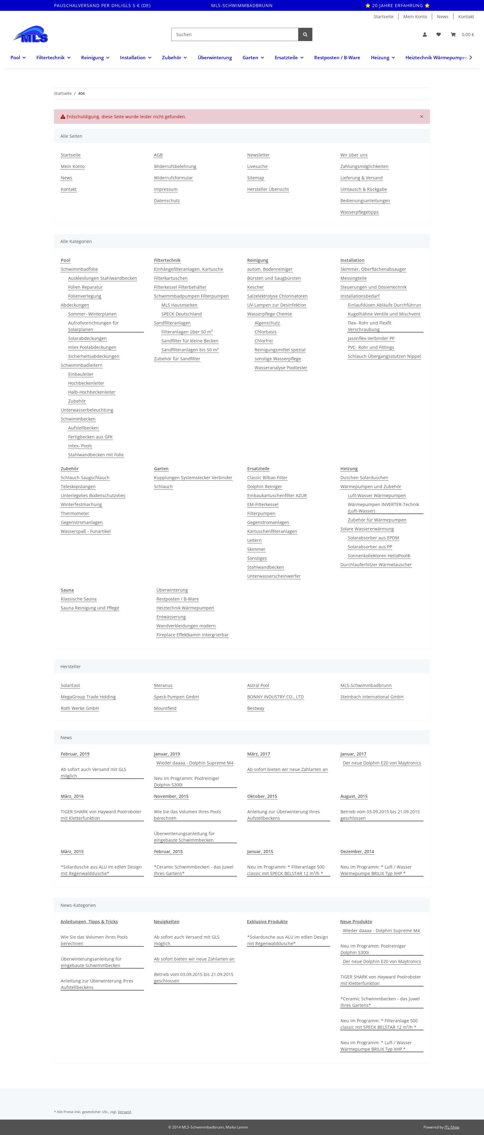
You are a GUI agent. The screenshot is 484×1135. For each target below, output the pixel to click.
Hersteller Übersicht (268, 189)
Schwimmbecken (78, 419)
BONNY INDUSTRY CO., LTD (275, 697)
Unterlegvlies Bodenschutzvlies (93, 495)
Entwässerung (171, 617)
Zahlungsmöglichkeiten (364, 166)
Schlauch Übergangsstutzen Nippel (384, 356)
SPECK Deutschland (181, 314)
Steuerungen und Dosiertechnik (373, 287)
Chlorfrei (264, 341)
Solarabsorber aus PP (370, 547)
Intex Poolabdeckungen (92, 347)
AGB (158, 155)
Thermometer (75, 513)
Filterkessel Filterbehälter (180, 287)
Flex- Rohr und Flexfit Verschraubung (369, 326)
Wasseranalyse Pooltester (281, 368)
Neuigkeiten (166, 921)
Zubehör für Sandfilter (177, 359)
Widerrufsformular (173, 178)
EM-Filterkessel (262, 504)
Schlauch (163, 486)
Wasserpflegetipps (359, 212)
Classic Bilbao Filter (267, 477)
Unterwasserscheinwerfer (274, 576)
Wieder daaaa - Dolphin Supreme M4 (194, 763)
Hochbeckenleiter (86, 383)
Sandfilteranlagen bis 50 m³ (190, 350)
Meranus (163, 685)
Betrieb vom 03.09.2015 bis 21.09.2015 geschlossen (380, 815)
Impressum (165, 189)
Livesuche (257, 166)
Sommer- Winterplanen (92, 314)
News (443, 16)
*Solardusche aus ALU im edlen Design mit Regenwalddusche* (101, 870)
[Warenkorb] (462, 34)
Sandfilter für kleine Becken (190, 341)
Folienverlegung (84, 296)
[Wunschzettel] (439, 34)
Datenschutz (167, 200)
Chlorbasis (266, 332)
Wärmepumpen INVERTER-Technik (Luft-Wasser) (383, 507)
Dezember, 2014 (357, 851)
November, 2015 (171, 796)
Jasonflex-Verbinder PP (371, 338)
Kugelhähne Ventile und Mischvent (384, 314)
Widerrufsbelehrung (175, 166)
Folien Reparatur (85, 287)
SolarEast (70, 685)
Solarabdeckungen (87, 338)
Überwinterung (172, 590)
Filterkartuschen (171, 278)
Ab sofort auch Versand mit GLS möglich (93, 772)
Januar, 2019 (167, 754)
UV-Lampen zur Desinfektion (276, 305)
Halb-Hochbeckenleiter (91, 392)
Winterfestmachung (81, 504)
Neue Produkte (356, 921)
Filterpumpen (261, 513)
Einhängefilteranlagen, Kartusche (188, 269)
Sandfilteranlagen (172, 323)
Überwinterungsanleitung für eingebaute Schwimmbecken (184, 837)
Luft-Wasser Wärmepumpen (377, 495)
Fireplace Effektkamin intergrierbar (192, 635)
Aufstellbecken (83, 428)
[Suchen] (234, 34)
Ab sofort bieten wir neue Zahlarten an (287, 769)
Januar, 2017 (353, 754)
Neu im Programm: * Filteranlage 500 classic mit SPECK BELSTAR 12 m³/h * (285, 870)
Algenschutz (267, 323)
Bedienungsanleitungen (365, 200)
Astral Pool (258, 685)
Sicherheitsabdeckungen (93, 356)
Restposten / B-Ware (177, 599)
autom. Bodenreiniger (270, 269)
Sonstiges (257, 558)
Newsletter (258, 155)
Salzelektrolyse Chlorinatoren (277, 296)
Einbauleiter (81, 374)
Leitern (254, 540)
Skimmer (256, 549)
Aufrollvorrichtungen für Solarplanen (93, 326)
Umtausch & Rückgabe (363, 189)
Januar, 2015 (260, 851)
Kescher (255, 287)
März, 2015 (72, 851)
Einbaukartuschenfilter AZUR (277, 495)
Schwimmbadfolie (79, 269)
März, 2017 (258, 754)
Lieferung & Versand (361, 178)
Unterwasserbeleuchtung (87, 410)
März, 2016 (72, 796)
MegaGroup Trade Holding (88, 697)
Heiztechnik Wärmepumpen (185, 608)
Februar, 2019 (75, 754)
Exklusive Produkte (267, 921)
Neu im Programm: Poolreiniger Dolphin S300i (186, 781)
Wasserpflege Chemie (269, 314)
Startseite (384, 16)
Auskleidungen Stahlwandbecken (102, 278)
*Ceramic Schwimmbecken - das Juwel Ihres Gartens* (193, 870)
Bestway (255, 708)
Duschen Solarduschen (364, 477)
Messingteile (353, 278)
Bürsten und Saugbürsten (274, 278)
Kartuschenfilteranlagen (272, 531)
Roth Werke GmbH (80, 708)
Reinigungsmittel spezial (280, 350)
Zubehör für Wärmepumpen (377, 520)
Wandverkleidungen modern (186, 626)
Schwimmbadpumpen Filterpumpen (191, 296)
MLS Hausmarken (179, 305)
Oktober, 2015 (262, 796)
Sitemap (255, 178)
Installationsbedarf (360, 296)
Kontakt (466, 16)
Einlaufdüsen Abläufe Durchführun (384, 305)
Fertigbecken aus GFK (90, 437)
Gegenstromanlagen (82, 522)
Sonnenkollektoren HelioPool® (379, 556)
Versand (124, 1111)
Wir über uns (354, 155)
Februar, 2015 (168, 851)
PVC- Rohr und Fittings (371, 347)
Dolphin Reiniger (264, 486)
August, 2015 (354, 796)
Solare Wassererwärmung (367, 529)
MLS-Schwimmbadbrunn (366, 685)
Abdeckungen (75, 305)
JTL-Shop (451, 1127)
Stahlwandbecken (265, 567)
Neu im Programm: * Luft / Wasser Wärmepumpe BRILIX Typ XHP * (376, 870)
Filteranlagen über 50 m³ (187, 332)
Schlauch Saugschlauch (85, 477)
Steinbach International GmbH (371, 697)
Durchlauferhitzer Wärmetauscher (376, 565)
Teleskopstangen (78, 486)
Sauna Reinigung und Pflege (90, 608)
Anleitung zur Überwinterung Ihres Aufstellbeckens (283, 815)
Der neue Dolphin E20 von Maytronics (382, 763)
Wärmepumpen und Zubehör (370, 486)
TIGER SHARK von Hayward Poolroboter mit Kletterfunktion (101, 815)
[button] (425, 34)
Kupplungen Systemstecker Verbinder (193, 477)
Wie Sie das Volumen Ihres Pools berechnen (187, 815)
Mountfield (165, 708)
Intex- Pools (80, 446)
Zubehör (77, 401)
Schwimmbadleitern (81, 365)
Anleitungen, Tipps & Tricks (89, 921)
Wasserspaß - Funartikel (86, 531)
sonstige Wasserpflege (278, 359)
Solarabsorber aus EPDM (373, 538)
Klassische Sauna (79, 599)
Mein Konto (415, 16)
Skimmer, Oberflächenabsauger (373, 269)
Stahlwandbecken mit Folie (96, 455)
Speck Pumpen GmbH (176, 697)
